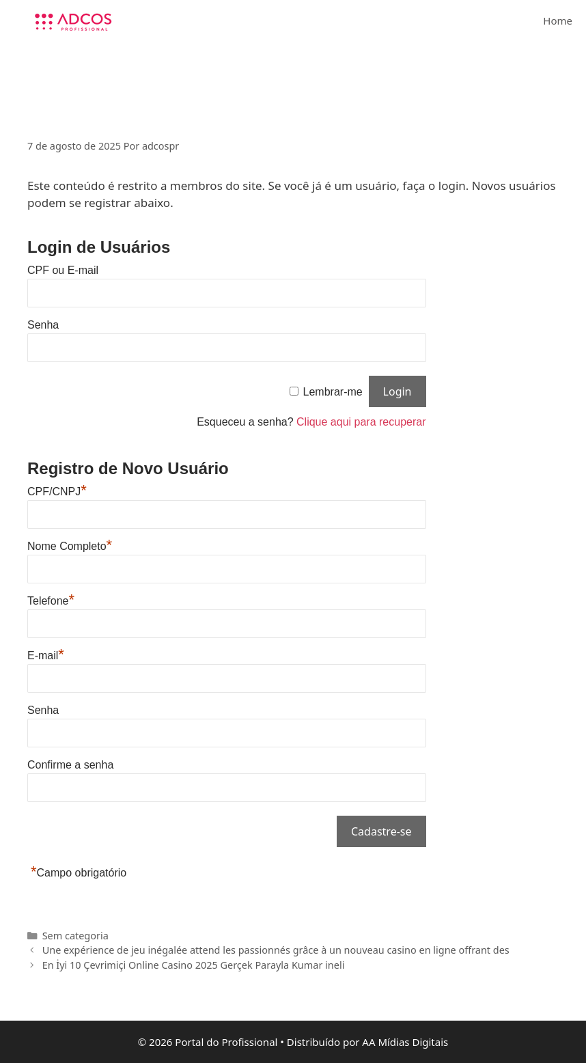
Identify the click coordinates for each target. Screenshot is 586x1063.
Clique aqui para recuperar (360, 422)
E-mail (45, 655)
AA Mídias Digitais (405, 1042)
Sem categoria (75, 935)
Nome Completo (69, 546)
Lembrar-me (333, 392)
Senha (43, 325)
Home (557, 20)
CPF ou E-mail (62, 270)
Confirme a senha (70, 765)
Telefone (50, 601)
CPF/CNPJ (57, 491)
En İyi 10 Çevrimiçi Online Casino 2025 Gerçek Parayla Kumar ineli (193, 964)
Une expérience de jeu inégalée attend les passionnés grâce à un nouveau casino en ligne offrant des (276, 949)
